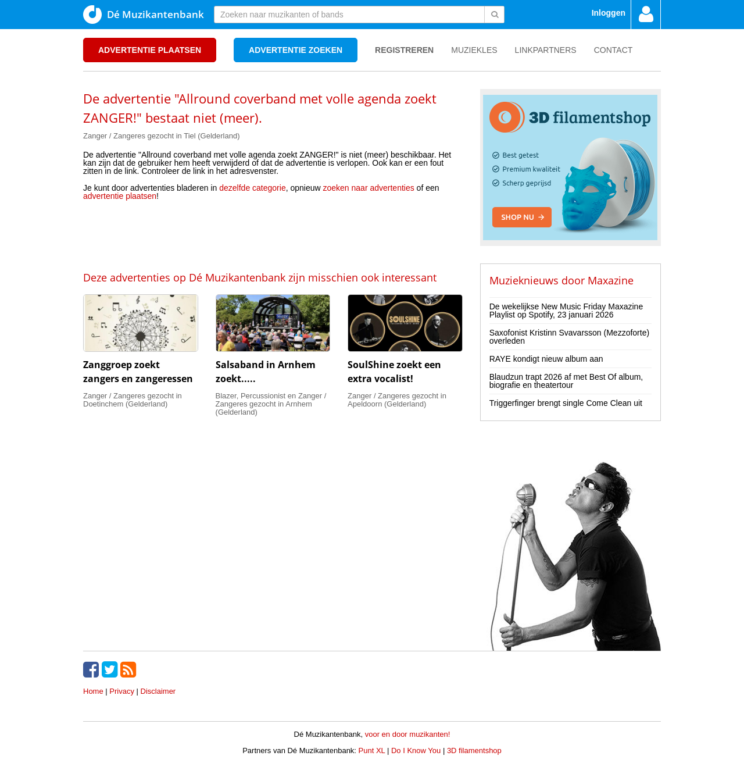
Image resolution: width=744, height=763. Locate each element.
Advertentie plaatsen (149, 50)
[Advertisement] (273, 235)
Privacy (121, 691)
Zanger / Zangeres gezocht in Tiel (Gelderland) (161, 135)
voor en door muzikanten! (407, 734)
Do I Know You (416, 750)
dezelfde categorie (252, 187)
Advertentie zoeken (295, 50)
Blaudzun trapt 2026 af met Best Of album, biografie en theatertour (566, 381)
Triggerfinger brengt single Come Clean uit (565, 403)
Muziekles (474, 50)
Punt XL (372, 750)
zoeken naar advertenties (368, 187)
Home (93, 691)
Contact (613, 50)
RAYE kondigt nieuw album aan (546, 358)
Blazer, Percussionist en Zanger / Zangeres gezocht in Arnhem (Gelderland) (271, 403)
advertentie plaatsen (119, 196)
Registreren (404, 50)
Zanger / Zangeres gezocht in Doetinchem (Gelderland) (132, 399)
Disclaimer (158, 691)
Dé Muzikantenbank (143, 14)
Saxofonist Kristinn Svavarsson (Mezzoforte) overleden (569, 336)
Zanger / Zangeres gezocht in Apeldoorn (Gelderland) (397, 399)
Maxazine (611, 280)
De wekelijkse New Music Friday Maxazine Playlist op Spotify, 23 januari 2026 (566, 310)
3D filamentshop (474, 750)
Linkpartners (546, 50)
